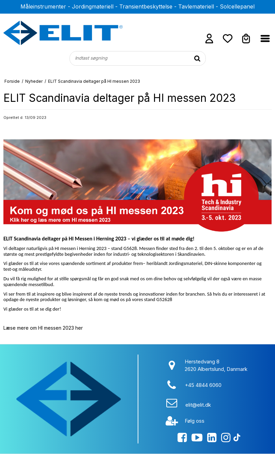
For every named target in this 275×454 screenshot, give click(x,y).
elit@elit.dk (198, 405)
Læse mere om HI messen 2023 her (43, 328)
